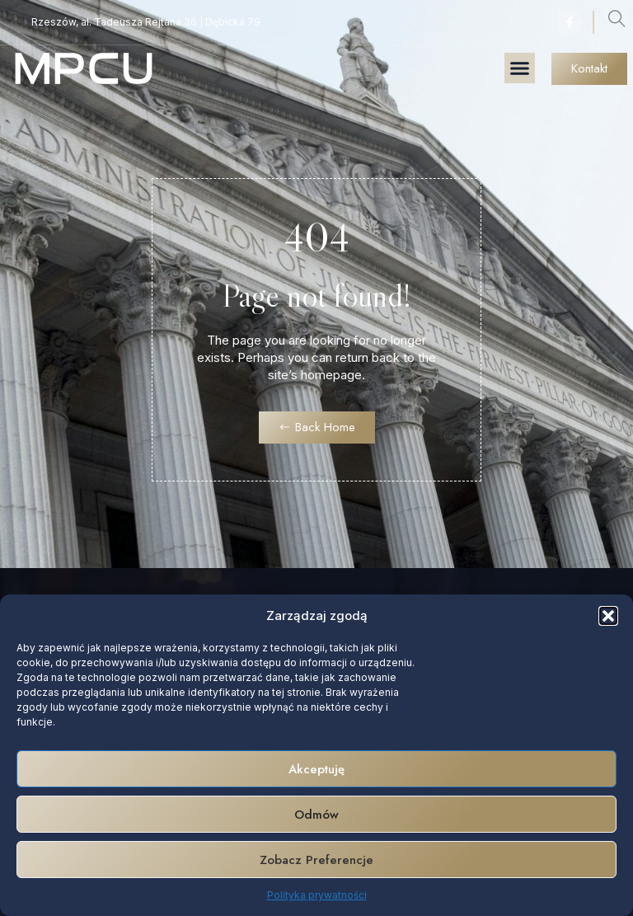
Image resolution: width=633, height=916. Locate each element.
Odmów (316, 815)
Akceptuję (316, 769)
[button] (608, 616)
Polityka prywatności (317, 895)
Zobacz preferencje (316, 860)
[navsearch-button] (616, 22)
